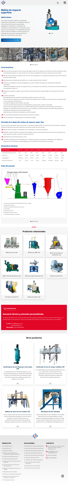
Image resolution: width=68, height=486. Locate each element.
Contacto (50, 443)
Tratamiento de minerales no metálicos (34, 448)
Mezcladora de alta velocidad (50, 412)
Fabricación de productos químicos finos (34, 450)
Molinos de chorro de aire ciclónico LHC (17, 412)
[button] (49, 33)
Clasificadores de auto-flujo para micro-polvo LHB (17, 368)
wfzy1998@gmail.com (17, 324)
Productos (6, 443)
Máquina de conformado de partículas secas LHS (12, 461)
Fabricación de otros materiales (32, 468)
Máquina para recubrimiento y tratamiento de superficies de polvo (11, 453)
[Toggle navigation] (65, 2)
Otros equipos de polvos (8, 480)
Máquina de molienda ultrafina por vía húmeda (12, 469)
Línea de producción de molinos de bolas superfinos (11, 465)
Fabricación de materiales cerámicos (33, 453)
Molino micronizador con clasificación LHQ (56, 254)
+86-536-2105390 (52, 455)
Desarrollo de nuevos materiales (32, 465)
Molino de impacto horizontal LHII (34, 276)
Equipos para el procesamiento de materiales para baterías (11, 477)
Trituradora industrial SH (11, 297)
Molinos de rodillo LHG (34, 252)
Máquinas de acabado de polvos (10, 456)
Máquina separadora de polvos (10, 459)
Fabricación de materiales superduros (34, 460)
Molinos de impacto (7, 450)
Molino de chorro (7, 448)
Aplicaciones (29, 443)
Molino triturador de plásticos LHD (12, 276)
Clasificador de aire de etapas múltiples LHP (50, 367)
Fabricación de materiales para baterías (34, 446)
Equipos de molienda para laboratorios (12, 474)
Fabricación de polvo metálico (32, 457)
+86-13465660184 (19, 327)
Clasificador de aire (7, 446)
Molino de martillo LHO (56, 276)
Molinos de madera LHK (34, 297)
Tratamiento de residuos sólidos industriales (32, 462)
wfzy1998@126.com (16, 325)
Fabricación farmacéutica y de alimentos (34, 455)
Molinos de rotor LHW (11, 252)
